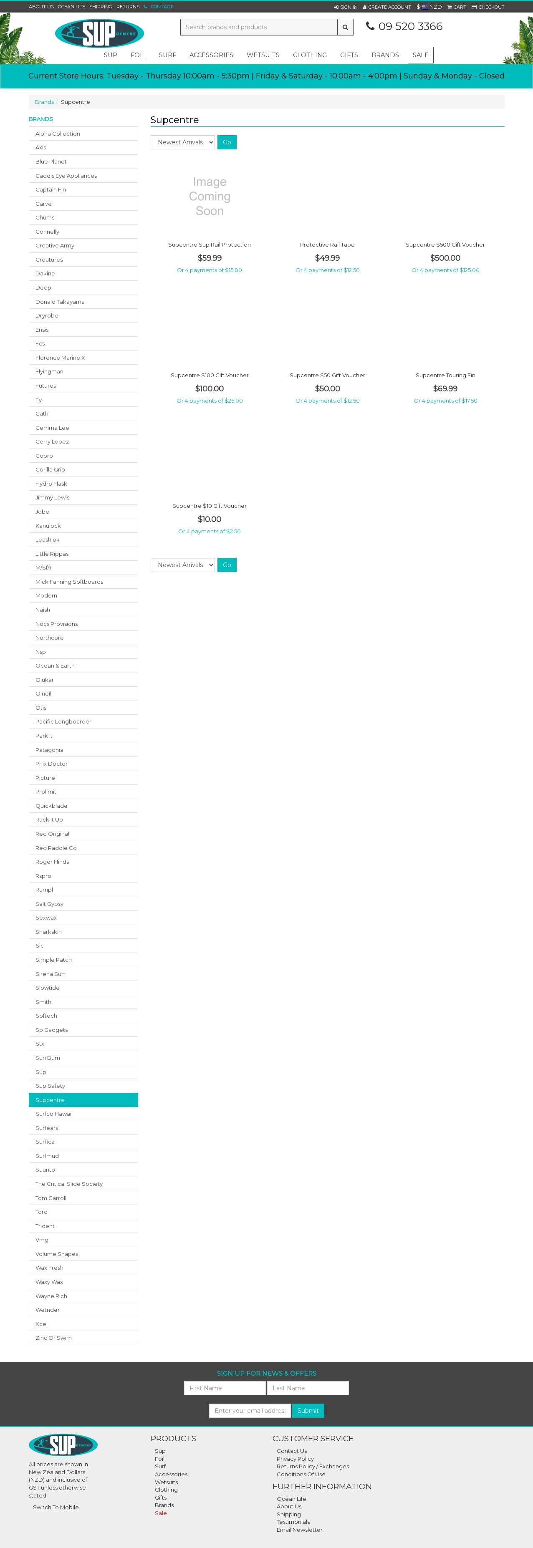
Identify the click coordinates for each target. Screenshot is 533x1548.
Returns (127, 7)
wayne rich (51, 1296)
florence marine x (60, 357)
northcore (49, 637)
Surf (160, 1466)
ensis (41, 329)
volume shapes (56, 1254)
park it (44, 735)
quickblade (51, 805)
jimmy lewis (52, 497)
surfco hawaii (54, 1113)
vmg (41, 1239)
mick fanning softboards (69, 581)
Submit (308, 1410)
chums (44, 217)
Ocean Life (71, 7)
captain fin (50, 189)
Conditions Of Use (301, 1474)
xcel (41, 1324)
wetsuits (263, 55)
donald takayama (60, 301)
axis (40, 147)
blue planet (51, 161)
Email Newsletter (300, 1529)
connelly (47, 231)
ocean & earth (55, 665)
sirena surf (50, 974)
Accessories (171, 1474)
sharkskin (48, 931)
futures (45, 385)
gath (41, 413)
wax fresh (49, 1267)
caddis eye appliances (66, 175)
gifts (349, 55)
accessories (211, 55)
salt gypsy (49, 903)
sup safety (50, 1085)
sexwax (46, 917)
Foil (159, 1458)
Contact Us (292, 1450)
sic (39, 945)
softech (46, 1015)
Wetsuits (166, 1482)
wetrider (47, 1309)
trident (45, 1226)
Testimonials (293, 1521)
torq (41, 1211)
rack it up (49, 819)
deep (43, 287)
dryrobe (46, 315)
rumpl (44, 889)
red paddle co (56, 848)
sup (110, 55)
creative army (54, 245)
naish (42, 609)
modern (46, 595)
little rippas (51, 553)
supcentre (50, 1100)
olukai (44, 679)
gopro (44, 455)
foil (138, 55)
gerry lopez (52, 441)
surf (167, 55)
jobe (42, 511)
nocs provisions (56, 623)
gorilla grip (50, 469)
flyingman (49, 371)
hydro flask (51, 483)
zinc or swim (53, 1337)
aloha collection (57, 133)
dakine (45, 273)
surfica (45, 1141)
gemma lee (52, 427)
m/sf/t (43, 567)
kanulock (48, 525)
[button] (346, 7)
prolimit (45, 791)
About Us (41, 7)
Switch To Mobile (56, 1507)
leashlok (47, 539)
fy (38, 399)
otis (40, 707)
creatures (49, 259)
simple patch (53, 959)
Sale (421, 55)
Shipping (100, 7)
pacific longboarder (63, 721)
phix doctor (51, 763)
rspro (43, 875)
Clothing (166, 1489)
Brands (385, 55)
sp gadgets (51, 1029)
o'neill (44, 693)
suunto (45, 1169)
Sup (160, 1450)
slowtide (47, 987)
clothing (310, 55)
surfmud (47, 1155)
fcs (40, 343)
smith (43, 1001)
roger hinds (52, 861)
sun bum (47, 1057)
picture (45, 777)
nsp (40, 651)
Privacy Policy (295, 1458)
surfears (46, 1127)
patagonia (49, 749)
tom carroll (50, 1198)
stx (39, 1043)
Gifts (161, 1497)
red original (52, 833)
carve (43, 203)
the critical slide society (69, 1183)
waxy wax (49, 1281)
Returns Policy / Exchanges (313, 1466)
